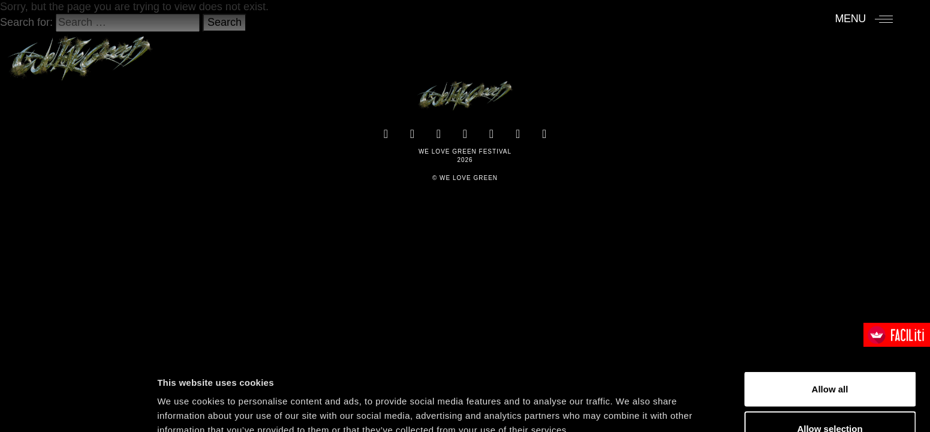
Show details (629, 401)
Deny (830, 400)
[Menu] (864, 19)
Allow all (830, 321)
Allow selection (829, 361)
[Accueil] (80, 52)
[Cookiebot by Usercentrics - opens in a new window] (77, 409)
